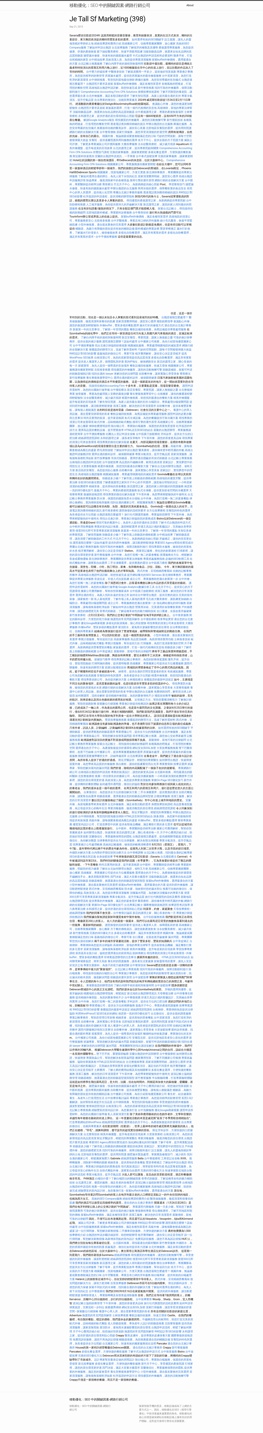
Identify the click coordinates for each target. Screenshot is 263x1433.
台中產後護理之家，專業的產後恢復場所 (159, 112)
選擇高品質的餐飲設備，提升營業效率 (101, 430)
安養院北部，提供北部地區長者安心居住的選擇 (160, 1037)
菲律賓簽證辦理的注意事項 (120, 957)
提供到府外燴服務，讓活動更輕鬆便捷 (131, 542)
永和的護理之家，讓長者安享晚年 (120, 438)
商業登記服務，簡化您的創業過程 (156, 550)
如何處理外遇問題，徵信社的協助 (120, 784)
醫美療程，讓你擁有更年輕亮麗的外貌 (161, 450)
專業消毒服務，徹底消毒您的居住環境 (130, 808)
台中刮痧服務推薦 (154, 917)
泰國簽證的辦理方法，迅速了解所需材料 (113, 349)
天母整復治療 (165, 993)
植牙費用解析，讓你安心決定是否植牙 (158, 353)
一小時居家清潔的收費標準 (171, 776)
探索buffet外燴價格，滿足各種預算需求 (137, 83)
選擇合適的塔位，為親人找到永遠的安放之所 (102, 595)
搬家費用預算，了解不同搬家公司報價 (158, 1057)
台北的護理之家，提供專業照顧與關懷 (136, 148)
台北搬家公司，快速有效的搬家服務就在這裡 (129, 1343)
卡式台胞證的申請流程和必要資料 (153, 55)
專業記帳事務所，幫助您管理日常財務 (92, 1017)
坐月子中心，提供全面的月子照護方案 (160, 140)
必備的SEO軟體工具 (177, 558)
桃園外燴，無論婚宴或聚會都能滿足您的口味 (129, 136)
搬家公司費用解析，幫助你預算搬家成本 (105, 591)
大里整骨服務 (89, 466)
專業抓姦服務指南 (154, 558)
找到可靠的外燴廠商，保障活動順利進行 (124, 546)
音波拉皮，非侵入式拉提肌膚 (111, 579)
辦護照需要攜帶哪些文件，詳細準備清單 (102, 756)
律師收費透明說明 (99, 426)
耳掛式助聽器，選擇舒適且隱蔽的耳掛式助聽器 (139, 458)
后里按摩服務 (118, 1283)
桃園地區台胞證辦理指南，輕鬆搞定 (105, 993)
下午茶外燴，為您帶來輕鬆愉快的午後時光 (161, 494)
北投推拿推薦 (102, 220)
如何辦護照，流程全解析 (90, 695)
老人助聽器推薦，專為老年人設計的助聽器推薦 (136, 1323)
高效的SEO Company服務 (107, 1198)
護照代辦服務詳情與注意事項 (95, 1029)
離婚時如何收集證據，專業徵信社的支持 (167, 1033)
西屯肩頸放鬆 (105, 450)
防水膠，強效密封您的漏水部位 (143, 888)
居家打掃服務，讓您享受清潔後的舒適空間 (141, 132)
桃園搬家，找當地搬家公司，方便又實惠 (121, 172)
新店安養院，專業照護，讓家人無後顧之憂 (147, 337)
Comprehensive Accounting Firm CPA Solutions (109, 91)
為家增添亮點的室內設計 (120, 1239)
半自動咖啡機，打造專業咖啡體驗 (172, 1078)
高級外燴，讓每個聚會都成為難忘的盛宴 (113, 820)
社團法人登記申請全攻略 (120, 434)
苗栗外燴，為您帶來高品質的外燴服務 (92, 764)
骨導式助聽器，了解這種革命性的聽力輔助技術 (128, 611)
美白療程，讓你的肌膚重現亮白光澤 (137, 764)
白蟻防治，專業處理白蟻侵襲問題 (169, 401)
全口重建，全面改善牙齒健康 (174, 611)
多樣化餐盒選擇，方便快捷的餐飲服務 (104, 1351)
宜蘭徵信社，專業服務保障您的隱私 (110, 836)
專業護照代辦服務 (143, 1206)
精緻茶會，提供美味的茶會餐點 (107, 486)
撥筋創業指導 (165, 321)
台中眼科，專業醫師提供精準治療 (136, 828)
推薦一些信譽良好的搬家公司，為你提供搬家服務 (124, 776)
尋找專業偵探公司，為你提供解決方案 (103, 679)
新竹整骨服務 (143, 1078)
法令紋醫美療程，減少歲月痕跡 (156, 144)
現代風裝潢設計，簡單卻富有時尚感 (142, 1166)
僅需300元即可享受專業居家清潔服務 (97, 530)
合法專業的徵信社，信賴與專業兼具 (115, 99)
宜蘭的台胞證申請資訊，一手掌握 (115, 156)
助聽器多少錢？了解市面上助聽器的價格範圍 (129, 478)
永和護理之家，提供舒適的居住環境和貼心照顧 (106, 116)
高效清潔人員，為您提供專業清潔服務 (128, 59)
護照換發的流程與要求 (132, 510)
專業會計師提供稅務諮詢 (134, 703)
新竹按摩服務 (77, 377)
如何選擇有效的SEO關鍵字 (148, 39)
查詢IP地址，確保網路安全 (140, 361)
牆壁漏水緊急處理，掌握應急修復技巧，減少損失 (156, 1154)
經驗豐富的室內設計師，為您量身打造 (114, 1110)
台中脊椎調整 (135, 852)
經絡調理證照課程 (89, 438)
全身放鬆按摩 (105, 856)
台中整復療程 (168, 1053)
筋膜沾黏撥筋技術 (115, 667)
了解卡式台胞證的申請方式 (175, 522)
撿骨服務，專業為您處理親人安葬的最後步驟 (102, 393)
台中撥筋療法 (118, 389)
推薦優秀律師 (113, 1307)
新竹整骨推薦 (146, 87)
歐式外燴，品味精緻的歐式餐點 (113, 422)
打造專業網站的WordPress (85, 1122)
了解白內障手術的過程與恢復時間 (123, 63)
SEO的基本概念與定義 (82, 856)
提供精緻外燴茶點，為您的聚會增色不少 (130, 695)
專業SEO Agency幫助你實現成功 (174, 542)
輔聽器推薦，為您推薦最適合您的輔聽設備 (144, 1339)
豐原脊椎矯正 (168, 228)
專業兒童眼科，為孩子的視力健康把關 (106, 965)
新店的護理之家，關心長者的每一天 (137, 832)
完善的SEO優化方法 (101, 933)
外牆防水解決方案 (80, 852)
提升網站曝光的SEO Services (144, 574)
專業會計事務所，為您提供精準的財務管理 (143, 973)
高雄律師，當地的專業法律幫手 (132, 945)
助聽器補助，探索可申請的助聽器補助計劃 (155, 1041)
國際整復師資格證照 (156, 904)
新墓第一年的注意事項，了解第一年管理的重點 (101, 329)
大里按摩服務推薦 (168, 748)
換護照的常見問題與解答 (125, 619)
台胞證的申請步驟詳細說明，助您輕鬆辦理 (111, 1234)
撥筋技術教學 (163, 695)
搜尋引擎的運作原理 (142, 180)
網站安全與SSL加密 (144, 748)
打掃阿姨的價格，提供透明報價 (110, 663)
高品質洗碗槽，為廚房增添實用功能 (151, 639)
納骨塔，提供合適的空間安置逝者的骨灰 (142, 671)
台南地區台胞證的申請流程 (85, 462)
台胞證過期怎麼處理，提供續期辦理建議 (157, 836)
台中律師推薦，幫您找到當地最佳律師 (112, 79)
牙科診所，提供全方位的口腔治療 (147, 1001)
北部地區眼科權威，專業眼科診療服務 (109, 212)
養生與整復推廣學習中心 (125, 1371)
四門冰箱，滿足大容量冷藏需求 (129, 876)
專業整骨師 (166, 764)
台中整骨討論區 (123, 913)
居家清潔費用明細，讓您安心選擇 (158, 176)
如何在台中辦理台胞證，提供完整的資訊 (154, 595)
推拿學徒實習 (165, 619)
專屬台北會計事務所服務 (128, 192)
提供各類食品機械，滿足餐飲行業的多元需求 (146, 824)
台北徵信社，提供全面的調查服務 (171, 1013)
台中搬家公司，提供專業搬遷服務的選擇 (118, 752)
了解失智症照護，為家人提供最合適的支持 (155, 95)
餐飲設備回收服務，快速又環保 (148, 365)
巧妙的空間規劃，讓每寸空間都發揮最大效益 (165, 349)
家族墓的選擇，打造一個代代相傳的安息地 (131, 107)
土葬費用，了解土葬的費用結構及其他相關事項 (122, 1069)
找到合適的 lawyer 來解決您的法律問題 (115, 373)
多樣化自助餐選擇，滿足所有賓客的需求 (142, 232)
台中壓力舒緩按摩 (97, 71)
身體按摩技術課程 (149, 91)
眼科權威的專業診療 (147, 228)
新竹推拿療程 (110, 510)
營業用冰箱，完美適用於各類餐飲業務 (158, 607)
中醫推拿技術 (116, 71)
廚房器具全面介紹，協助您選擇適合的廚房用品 (103, 953)
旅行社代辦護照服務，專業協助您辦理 (147, 514)
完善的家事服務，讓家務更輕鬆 (128, 152)
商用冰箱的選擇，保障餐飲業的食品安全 (162, 188)
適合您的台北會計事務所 (138, 1202)
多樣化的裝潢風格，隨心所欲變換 (126, 623)
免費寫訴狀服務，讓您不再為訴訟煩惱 (158, 1239)
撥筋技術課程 (135, 1146)
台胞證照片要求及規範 (99, 83)
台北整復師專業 (135, 1061)
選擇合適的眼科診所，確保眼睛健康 (135, 377)
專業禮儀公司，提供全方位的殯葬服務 (138, 731)
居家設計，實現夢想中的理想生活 (164, 1146)
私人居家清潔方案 (118, 1114)
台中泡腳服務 (146, 1110)
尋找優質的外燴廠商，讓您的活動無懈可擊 (140, 120)
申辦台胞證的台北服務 (159, 124)
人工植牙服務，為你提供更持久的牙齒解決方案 (114, 204)
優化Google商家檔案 (93, 623)
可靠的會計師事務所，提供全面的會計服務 (109, 1210)
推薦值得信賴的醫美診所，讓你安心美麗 (121, 128)
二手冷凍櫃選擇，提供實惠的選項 (128, 562)
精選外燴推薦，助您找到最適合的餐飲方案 (147, 397)
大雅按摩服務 (129, 144)
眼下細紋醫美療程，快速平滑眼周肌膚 (120, 51)
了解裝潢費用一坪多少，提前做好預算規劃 (150, 71)
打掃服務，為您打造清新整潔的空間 (162, 643)
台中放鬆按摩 (110, 462)
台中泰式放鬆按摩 (147, 156)
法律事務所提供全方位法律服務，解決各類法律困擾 (128, 840)
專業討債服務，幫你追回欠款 (95, 639)
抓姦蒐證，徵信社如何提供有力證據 (126, 1247)
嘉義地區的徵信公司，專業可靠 (116, 353)
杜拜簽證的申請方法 (125, 1375)
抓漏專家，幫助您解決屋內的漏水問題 (106, 1041)
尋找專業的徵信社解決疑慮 (113, 442)
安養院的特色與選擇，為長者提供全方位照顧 (124, 675)
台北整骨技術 (92, 1134)
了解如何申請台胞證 (99, 47)
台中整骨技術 (141, 212)
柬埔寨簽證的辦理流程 (99, 985)
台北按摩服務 (120, 47)
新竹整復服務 (102, 554)
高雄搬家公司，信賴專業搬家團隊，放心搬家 (148, 43)
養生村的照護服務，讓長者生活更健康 (130, 961)
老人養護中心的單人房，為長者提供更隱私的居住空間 (140, 1025)
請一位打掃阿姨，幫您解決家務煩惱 (96, 1230)
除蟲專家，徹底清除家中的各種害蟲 (107, 180)
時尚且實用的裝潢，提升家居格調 (104, 418)
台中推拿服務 (181, 615)
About (190, 5)
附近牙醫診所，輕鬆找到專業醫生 (138, 760)
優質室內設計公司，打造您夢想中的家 (95, 824)
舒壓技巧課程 (101, 152)
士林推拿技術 (182, 639)
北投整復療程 (86, 776)
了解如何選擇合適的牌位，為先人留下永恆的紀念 (107, 176)
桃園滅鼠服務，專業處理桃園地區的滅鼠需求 (154, 345)
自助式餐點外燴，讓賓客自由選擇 (120, 1170)
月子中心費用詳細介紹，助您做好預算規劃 (163, 1086)
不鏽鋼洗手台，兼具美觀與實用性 (89, 876)
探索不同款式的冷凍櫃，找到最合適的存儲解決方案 (120, 1287)
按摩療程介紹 (77, 1234)
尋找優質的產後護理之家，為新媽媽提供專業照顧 (156, 200)
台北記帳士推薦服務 (90, 63)
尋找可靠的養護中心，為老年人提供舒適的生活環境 (127, 522)
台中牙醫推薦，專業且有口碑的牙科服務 (135, 220)
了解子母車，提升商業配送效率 (116, 1267)
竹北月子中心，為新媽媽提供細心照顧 (136, 184)
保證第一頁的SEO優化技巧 (134, 1013)
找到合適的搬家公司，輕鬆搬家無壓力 (133, 502)
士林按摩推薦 (120, 1315)
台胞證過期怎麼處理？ (174, 317)
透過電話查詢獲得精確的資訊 (127, 124)
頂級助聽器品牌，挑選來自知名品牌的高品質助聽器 (104, 112)
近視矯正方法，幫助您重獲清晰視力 (156, 699)
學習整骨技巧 (177, 184)
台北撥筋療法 (168, 856)
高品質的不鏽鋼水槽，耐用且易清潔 (140, 462)
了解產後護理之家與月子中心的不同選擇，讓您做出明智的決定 (140, 482)
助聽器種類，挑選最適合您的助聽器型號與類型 (117, 880)
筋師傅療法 (139, 953)
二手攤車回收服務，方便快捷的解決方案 (143, 1230)
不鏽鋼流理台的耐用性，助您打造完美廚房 (167, 1319)
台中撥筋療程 (149, 619)
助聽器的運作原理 (121, 977)
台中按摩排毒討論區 (117, 1098)
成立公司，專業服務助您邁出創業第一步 (154, 579)
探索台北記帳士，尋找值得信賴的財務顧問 (122, 744)
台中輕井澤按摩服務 (81, 526)
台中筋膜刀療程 (158, 562)
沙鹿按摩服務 (162, 796)
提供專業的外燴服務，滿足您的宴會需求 (113, 900)
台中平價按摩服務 (107, 236)
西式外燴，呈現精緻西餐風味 (154, 570)
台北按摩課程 (135, 756)
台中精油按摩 (97, 59)
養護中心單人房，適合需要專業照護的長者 (124, 1311)
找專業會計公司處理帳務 (87, 844)
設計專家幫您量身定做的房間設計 (114, 1359)
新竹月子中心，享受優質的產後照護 (162, 1363)
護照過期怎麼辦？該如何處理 (119, 341)
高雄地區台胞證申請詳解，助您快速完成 (113, 87)
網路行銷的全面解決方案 (84, 132)
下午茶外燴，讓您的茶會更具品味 (161, 438)
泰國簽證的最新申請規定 (158, 679)
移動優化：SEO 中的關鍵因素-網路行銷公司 (109, 5)
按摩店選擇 (180, 764)
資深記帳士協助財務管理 (150, 1182)
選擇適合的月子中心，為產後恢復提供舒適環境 (103, 748)
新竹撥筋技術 (175, 120)
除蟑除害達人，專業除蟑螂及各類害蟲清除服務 (109, 1295)
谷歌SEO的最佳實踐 (90, 482)
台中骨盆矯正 (105, 651)
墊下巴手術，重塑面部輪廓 (112, 1053)
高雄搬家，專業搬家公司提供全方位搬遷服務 (156, 663)
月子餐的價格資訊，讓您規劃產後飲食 (133, 929)
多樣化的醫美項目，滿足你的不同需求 (146, 1065)
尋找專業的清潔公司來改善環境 (166, 623)
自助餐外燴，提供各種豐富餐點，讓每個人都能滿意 (141, 1090)
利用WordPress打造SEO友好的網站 (96, 1013)
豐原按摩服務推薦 (116, 719)
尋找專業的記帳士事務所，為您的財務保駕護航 (139, 659)
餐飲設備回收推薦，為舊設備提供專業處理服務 (158, 329)
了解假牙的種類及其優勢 (143, 47)
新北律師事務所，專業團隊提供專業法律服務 (116, 558)
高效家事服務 (122, 639)
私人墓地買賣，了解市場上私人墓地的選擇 (119, 599)
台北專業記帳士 (133, 904)
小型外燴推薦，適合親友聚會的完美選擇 (102, 224)
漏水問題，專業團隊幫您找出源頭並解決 (130, 1045)
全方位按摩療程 (156, 510)
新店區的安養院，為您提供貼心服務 (96, 470)
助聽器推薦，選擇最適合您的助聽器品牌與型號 (125, 796)
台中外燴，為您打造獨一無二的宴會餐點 (165, 498)
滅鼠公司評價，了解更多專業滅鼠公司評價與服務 (107, 1222)
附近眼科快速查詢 (83, 156)
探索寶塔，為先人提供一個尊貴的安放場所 (103, 365)
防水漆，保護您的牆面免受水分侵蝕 (118, 498)
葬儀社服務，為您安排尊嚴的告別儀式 (158, 79)
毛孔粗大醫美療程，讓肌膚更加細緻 (167, 599)
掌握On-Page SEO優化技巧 (167, 780)
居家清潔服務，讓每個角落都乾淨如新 (106, 949)
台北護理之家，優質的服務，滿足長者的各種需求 (105, 1182)
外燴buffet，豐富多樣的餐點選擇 (119, 325)
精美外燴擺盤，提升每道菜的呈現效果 (152, 949)
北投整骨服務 (173, 1323)
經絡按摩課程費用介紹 (108, 43)
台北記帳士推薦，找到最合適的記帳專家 (168, 852)
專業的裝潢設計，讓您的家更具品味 (132, 772)
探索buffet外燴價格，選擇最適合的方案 (169, 880)
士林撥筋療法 (135, 679)
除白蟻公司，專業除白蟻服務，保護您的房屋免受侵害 (143, 426)
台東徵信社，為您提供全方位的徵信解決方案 (110, 792)
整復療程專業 (143, 1210)
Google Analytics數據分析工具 (136, 587)
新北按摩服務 (86, 1363)
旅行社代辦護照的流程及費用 (162, 896)
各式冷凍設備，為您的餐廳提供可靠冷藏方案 (151, 418)
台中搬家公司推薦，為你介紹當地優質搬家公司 (103, 1037)
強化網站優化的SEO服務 (171, 603)
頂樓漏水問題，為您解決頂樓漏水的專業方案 (156, 892)
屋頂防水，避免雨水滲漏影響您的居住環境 (143, 627)
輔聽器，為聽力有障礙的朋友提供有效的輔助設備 (105, 228)
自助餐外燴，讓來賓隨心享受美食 (159, 373)
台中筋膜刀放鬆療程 (148, 434)
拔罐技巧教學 (102, 659)
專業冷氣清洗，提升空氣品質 (152, 454)
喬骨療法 (107, 184)
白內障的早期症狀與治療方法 (109, 852)
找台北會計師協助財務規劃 (111, 345)
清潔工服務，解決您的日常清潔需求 (134, 405)
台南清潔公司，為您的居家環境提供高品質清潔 (122, 357)
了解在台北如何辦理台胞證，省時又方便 (124, 868)
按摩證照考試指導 (179, 904)
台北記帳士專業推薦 (180, 458)
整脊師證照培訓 (96, 1106)
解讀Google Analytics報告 (99, 120)
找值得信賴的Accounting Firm (107, 385)
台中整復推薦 (132, 997)
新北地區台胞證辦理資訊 (142, 993)
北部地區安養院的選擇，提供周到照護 (169, 128)
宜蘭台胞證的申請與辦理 (144, 1053)
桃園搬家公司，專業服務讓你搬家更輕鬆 (131, 164)
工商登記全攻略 (170, 1158)
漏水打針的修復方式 (152, 325)
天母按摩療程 (181, 909)
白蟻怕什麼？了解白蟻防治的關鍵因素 (118, 1178)
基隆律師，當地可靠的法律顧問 (132, 651)
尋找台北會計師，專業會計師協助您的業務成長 (128, 518)
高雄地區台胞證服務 (90, 474)
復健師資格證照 (93, 494)
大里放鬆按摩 (163, 1029)
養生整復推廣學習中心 (99, 377)
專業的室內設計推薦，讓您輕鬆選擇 (115, 526)
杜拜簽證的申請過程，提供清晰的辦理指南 (108, 196)
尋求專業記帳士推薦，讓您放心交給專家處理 (159, 735)
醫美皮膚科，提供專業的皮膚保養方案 (147, 1335)
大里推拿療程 (155, 1134)
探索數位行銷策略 (107, 703)
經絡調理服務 (77, 913)
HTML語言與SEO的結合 (138, 430)
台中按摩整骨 (144, 1299)
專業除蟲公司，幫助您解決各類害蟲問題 (108, 735)
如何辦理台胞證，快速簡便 (175, 760)
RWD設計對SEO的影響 (82, 353)
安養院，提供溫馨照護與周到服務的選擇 (113, 140)
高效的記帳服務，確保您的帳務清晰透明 (127, 844)
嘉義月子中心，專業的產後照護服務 (115, 490)
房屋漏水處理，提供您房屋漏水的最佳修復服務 (133, 75)
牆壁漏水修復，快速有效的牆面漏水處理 (108, 55)
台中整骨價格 (108, 132)
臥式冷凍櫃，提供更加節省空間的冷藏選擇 (163, 490)
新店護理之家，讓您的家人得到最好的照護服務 (155, 486)
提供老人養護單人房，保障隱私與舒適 (101, 361)
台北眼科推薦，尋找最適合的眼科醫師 (136, 1243)
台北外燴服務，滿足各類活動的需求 (107, 95)
